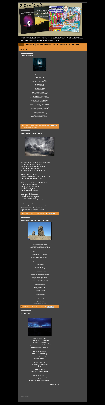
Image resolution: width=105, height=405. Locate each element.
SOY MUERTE (75, 44)
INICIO (21, 44)
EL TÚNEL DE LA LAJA (72, 47)
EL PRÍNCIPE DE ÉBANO (26, 47)
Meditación (34, 127)
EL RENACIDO (23, 49)
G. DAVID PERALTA (29, 44)
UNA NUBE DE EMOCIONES (31, 133)
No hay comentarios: (42, 125)
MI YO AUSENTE (27, 56)
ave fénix (44, 101)
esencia (25, 127)
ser (36, 127)
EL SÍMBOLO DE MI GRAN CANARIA (35, 220)
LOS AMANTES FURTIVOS (63, 44)
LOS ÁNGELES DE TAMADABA (57, 47)
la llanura (46, 100)
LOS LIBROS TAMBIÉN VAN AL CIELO (46, 44)
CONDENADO (26, 313)
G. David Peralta (55, 122)
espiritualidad (29, 127)
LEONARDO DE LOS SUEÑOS (41, 47)
